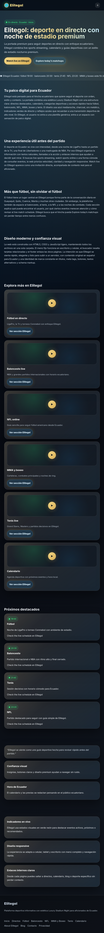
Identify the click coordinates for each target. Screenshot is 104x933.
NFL (47, 921)
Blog (23, 925)
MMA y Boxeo (58, 921)
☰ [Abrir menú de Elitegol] (97, 5)
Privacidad (44, 925)
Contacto (32, 925)
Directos (16, 921)
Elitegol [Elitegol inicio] (16, 5)
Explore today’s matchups (50, 61)
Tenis (70, 921)
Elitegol (10, 903)
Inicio (7, 921)
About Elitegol (11, 925)
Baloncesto (37, 921)
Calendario (80, 921)
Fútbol (26, 921)
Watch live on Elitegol (17, 61)
